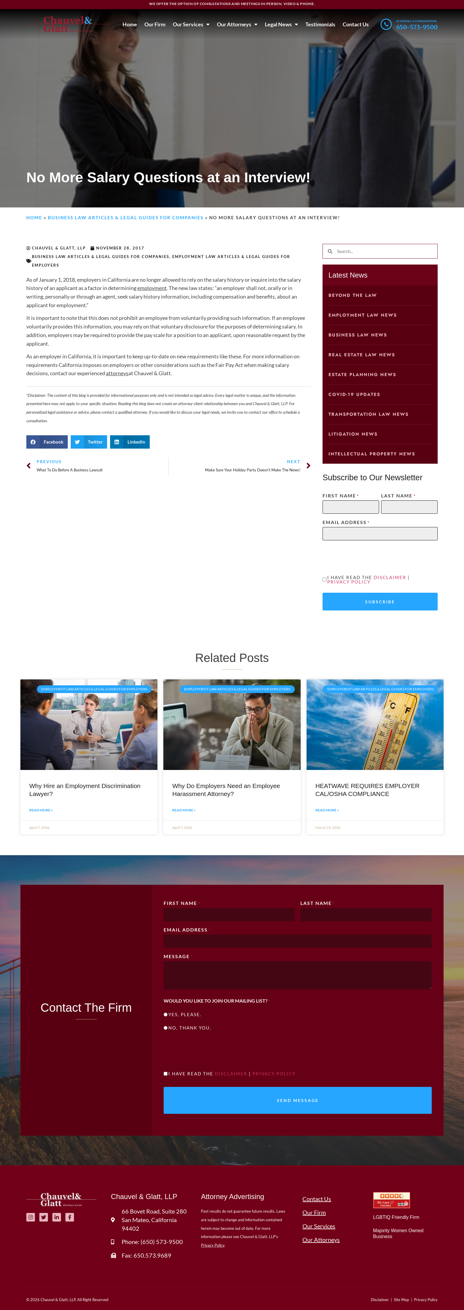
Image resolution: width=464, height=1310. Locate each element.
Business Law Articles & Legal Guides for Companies (126, 217)
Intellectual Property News (371, 454)
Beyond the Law (352, 295)
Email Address (346, 522)
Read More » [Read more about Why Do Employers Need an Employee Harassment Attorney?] (184, 810)
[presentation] (368, 556)
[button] (47, 442)
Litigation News (353, 434)
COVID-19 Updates (354, 394)
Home (130, 24)
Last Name (398, 495)
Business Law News (357, 335)
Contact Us (356, 24)
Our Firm (154, 24)
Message (178, 956)
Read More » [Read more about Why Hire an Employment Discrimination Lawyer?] (41, 810)
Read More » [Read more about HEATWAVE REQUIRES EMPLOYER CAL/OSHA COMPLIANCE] (327, 810)
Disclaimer (390, 577)
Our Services (191, 24)
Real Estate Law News (361, 355)
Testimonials (320, 24)
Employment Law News (362, 315)
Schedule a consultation (416, 21)
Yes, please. (185, 1014)
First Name (341, 495)
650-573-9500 (417, 27)
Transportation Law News (368, 414)
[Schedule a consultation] (386, 24)
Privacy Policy (348, 581)
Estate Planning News (362, 374)
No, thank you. (189, 1028)
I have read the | (368, 579)
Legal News (281, 24)
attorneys (117, 373)
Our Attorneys (237, 24)
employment (152, 288)
